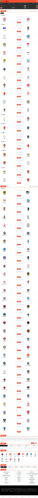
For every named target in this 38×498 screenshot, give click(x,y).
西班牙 (4, 95)
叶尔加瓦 (28, 422)
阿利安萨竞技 (4, 300)
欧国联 (1, 3)
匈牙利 (4, 46)
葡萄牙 (28, 120)
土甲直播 (21, 385)
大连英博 (4, 357)
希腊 (28, 62)
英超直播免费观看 (32, 479)
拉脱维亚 (28, 156)
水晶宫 (28, 218)
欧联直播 (21, 206)
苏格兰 (4, 62)
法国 (4, 70)
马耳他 (4, 164)
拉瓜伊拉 (28, 259)
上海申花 (4, 414)
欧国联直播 (21, 42)
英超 (19, 475)
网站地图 (27, 493)
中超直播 (21, 344)
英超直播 (31, 475)
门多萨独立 (4, 259)
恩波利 (4, 430)
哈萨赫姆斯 (4, 373)
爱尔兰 (4, 103)
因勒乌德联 (28, 381)
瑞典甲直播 (21, 361)
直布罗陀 (4, 156)
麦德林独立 (4, 308)
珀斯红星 (4, 381)
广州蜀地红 (4, 340)
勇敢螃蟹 (4, 316)
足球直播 (2, 13)
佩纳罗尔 (28, 275)
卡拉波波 (4, 243)
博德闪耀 (4, 194)
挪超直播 (21, 190)
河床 (28, 283)
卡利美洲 (28, 267)
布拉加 (4, 210)
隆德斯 (28, 373)
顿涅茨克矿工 (4, 218)
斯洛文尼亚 (4, 38)
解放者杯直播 (22, 247)
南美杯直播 (21, 263)
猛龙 (4, 324)
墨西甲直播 (21, 312)
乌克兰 (28, 111)
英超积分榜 (19, 477)
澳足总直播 (21, 377)
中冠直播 (21, 328)
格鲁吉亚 (4, 21)
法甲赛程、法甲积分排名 (6, 475)
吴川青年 (4, 332)
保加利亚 (28, 103)
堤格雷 (4, 267)
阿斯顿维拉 (28, 226)
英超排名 (6, 479)
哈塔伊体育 (4, 389)
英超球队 (19, 479)
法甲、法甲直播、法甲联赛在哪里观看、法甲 (32, 473)
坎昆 (28, 316)
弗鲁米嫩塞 (28, 251)
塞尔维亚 (4, 54)
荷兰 (28, 95)
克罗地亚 (28, 70)
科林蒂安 (4, 275)
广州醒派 (28, 332)
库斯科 (28, 308)
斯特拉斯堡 (28, 202)
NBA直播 (21, 320)
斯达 (28, 194)
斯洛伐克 (28, 38)
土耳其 (28, 46)
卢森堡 (28, 164)
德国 (4, 120)
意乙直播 (21, 426)
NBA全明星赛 (19, 473)
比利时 (4, 111)
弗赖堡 (28, 210)
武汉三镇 (28, 397)
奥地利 (28, 54)
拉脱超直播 (21, 418)
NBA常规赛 (6, 473)
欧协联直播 (21, 198)
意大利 (28, 78)
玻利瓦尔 (4, 251)
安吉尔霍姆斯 (28, 365)
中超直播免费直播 (32, 482)
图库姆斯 (4, 422)
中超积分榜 (6, 482)
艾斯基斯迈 (4, 365)
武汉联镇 (28, 340)
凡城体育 (28, 389)
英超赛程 (6, 477)
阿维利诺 (28, 430)
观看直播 (19, 22)
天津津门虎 (4, 397)
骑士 (28, 324)
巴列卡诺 (4, 202)
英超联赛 (31, 477)
